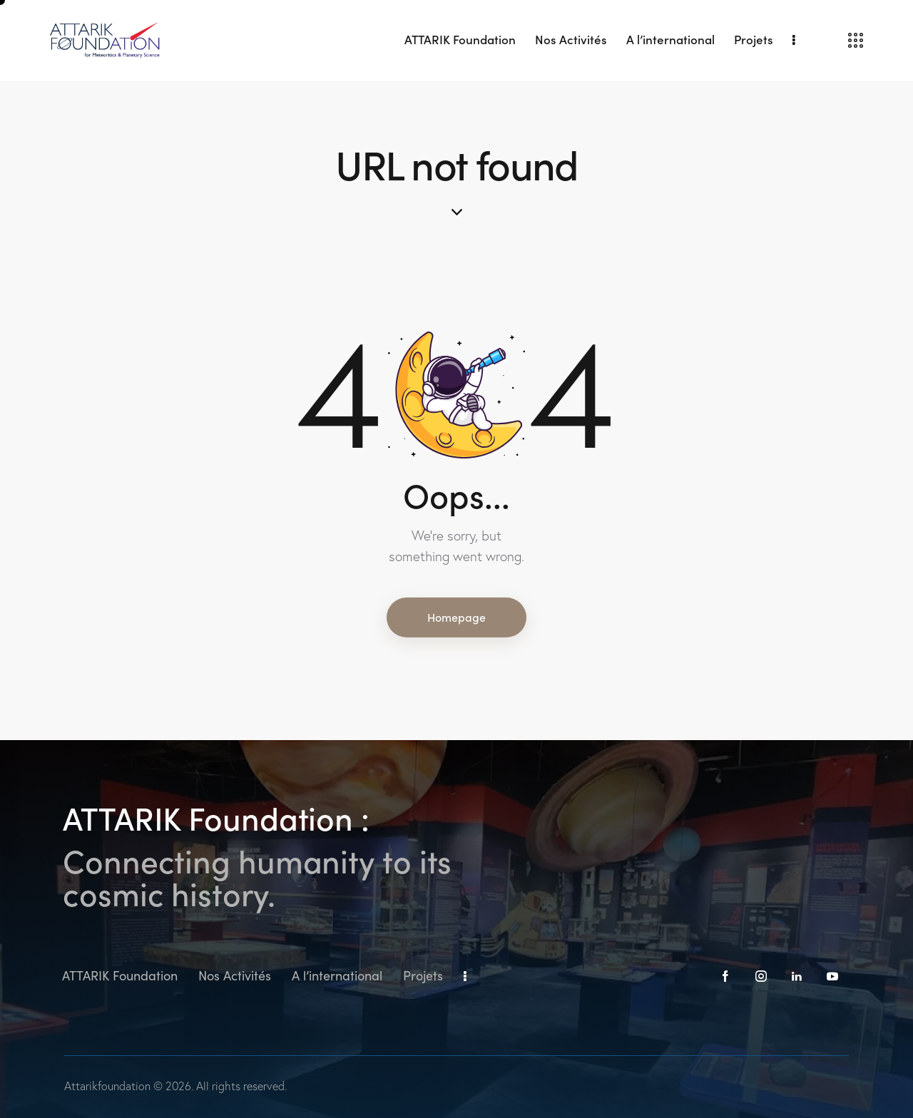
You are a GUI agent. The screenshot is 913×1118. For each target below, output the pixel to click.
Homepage (456, 617)
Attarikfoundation (107, 1086)
